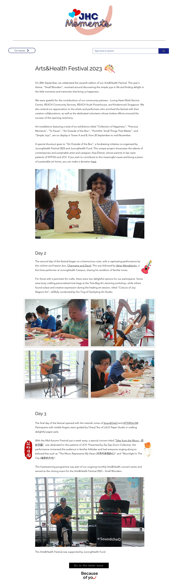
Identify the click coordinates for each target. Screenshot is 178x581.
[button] (89, 204)
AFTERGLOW (130, 423)
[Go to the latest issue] (89, 565)
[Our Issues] (21, 50)
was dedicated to (54, 444)
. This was (96, 265)
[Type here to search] (123, 51)
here (93, 161)
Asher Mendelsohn (126, 265)
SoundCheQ (111, 423)
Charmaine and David (79, 265)
